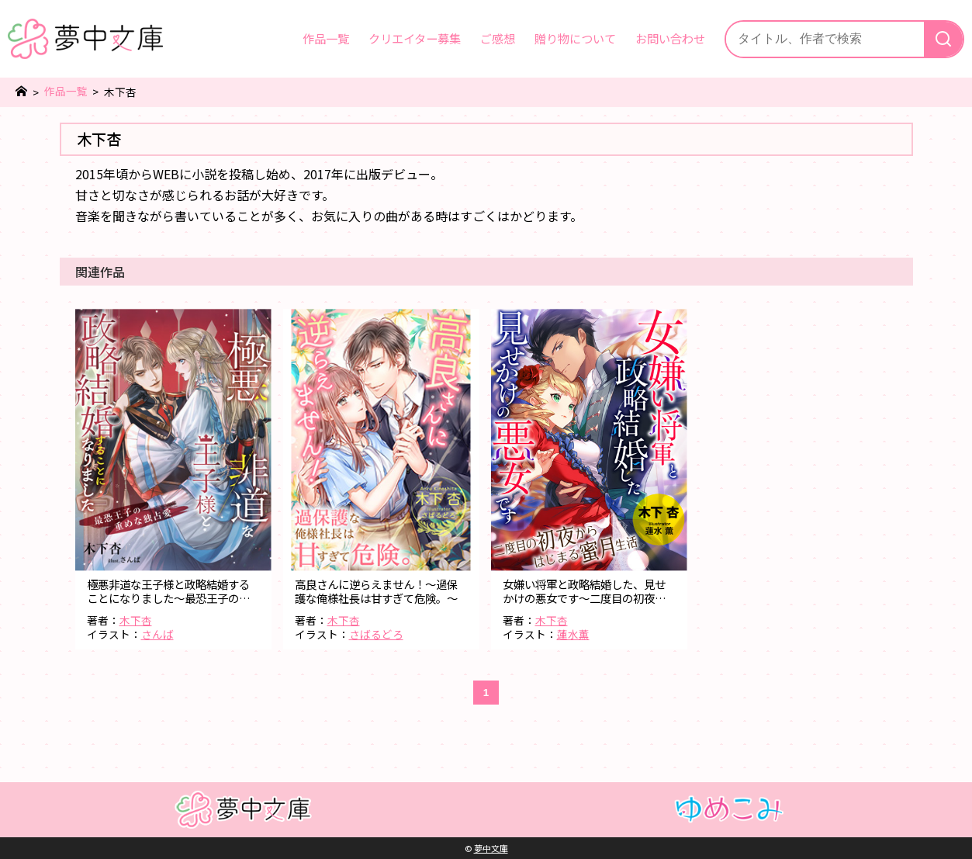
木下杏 (135, 620)
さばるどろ (376, 634)
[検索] (943, 39)
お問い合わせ (670, 38)
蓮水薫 (573, 634)
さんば (157, 634)
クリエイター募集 (414, 38)
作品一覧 (326, 38)
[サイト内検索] (825, 39)
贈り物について (575, 38)
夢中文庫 (491, 848)
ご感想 (497, 38)
